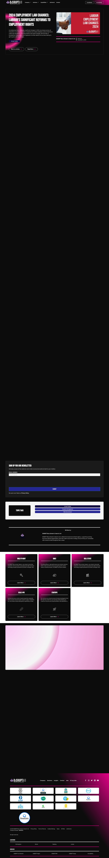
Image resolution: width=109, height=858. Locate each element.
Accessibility (99, 2)
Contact (58, 2)
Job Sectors (69, 828)
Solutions (49, 780)
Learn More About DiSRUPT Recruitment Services (51, 448)
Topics (58, 828)
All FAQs (63, 828)
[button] (28, 2)
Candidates (89, 2)
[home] (14, 2)
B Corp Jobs (73, 780)
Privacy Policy (25, 493)
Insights (56, 780)
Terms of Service (42, 828)
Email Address (13, 472)
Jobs (67, 780)
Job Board (52, 2)
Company (42, 780)
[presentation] (19, 481)
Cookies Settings (51, 828)
